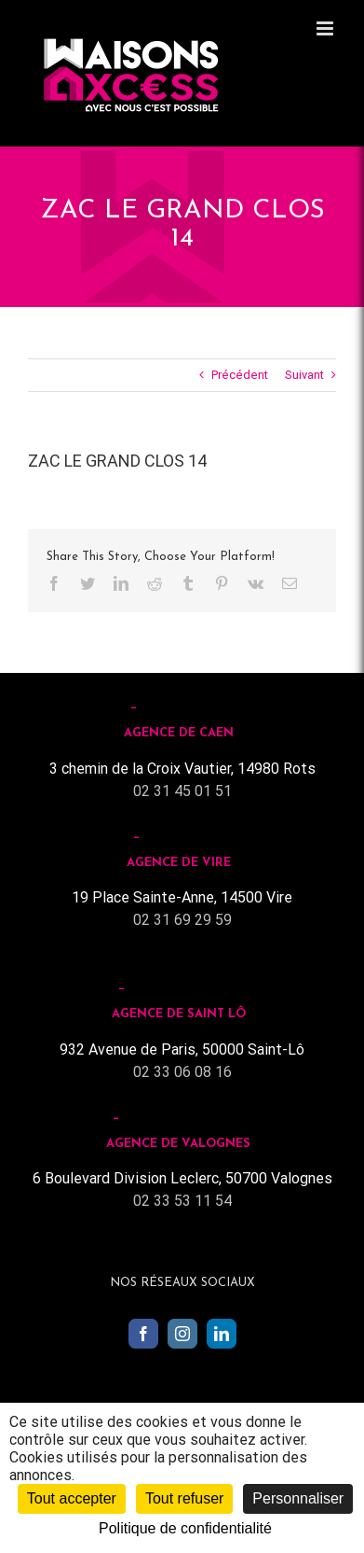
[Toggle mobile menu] (326, 28)
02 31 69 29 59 (182, 920)
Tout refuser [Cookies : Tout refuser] (184, 1498)
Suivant (304, 375)
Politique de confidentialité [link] (185, 1528)
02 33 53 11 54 (182, 1201)
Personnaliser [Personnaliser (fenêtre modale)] (298, 1498)
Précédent (239, 375)
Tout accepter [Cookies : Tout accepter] (71, 1498)
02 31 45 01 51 (182, 791)
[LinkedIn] (221, 1334)
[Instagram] (182, 1334)
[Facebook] (143, 1334)
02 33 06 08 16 (182, 1072)
